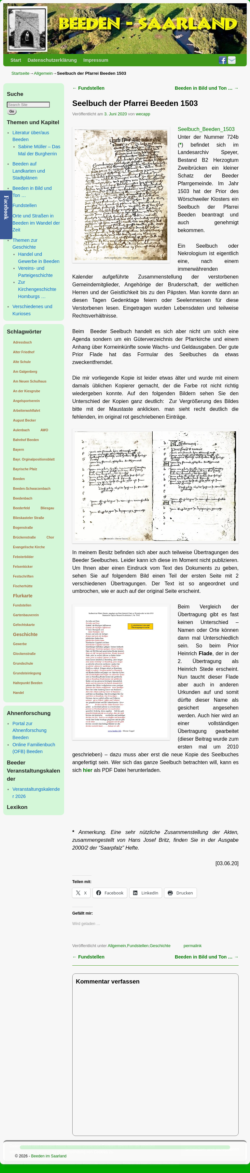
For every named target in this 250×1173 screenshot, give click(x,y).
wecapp (143, 113)
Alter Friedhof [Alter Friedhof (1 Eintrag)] (24, 352)
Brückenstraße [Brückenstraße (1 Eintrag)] (24, 537)
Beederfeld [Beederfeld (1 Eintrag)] (21, 508)
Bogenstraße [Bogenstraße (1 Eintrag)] (23, 527)
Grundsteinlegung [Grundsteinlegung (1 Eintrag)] (27, 673)
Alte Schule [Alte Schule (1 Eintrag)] (22, 362)
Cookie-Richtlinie (164, 1163)
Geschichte (160, 945)
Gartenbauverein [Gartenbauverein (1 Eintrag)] (26, 615)
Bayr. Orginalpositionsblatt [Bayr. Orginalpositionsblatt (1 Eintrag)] (34, 459)
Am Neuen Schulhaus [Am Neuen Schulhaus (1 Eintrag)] (30, 381)
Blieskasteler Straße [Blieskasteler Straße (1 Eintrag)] (28, 518)
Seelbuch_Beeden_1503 (206, 129)
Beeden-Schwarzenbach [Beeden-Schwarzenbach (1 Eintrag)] (31, 488)
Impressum (95, 60)
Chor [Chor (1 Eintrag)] (50, 537)
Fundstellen (24, 205)
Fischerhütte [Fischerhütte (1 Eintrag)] (23, 586)
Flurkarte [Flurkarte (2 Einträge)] (23, 595)
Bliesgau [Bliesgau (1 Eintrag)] (47, 508)
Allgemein (43, 73)
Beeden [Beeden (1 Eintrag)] (19, 479)
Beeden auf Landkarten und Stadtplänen (28, 170)
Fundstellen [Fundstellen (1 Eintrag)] (22, 605)
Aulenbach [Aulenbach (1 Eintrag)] (21, 430)
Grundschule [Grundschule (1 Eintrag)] (23, 663)
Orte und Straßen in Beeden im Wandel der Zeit (36, 222)
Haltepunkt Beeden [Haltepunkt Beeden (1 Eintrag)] (28, 683)
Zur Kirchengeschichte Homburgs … (37, 289)
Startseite (20, 73)
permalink (192, 945)
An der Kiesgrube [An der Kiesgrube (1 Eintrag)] (26, 391)
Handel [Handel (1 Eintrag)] (18, 693)
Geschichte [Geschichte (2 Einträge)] (25, 634)
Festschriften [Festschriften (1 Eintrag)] (23, 576)
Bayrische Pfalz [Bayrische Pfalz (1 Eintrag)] (25, 469)
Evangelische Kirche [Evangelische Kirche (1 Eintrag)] (29, 547)
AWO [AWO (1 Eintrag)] (44, 430)
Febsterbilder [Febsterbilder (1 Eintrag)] (23, 557)
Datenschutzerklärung (52, 60)
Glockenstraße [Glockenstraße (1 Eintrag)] (24, 654)
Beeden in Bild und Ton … (207, 88)
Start (15, 60)
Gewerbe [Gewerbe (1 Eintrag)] (20, 644)
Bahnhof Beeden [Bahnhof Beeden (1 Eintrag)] (26, 440)
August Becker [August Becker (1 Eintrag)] (24, 420)
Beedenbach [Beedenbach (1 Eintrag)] (22, 498)
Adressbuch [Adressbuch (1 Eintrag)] (22, 342)
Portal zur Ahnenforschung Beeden (29, 730)
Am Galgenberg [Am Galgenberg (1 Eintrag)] (25, 371)
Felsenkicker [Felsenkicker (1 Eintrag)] (23, 566)
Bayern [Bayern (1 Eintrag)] (18, 449)
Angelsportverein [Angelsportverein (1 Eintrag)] (26, 401)
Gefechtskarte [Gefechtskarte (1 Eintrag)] (24, 625)
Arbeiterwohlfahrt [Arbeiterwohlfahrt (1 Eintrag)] (26, 410)
